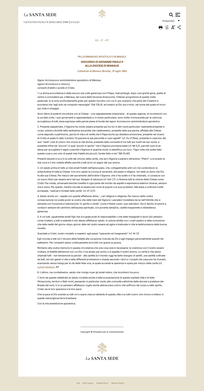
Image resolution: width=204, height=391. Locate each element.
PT (107, 40)
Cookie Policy (102, 383)
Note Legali (88, 383)
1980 (66, 22)
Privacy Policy (117, 383)
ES (96, 40)
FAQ (78, 383)
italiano (169, 21)
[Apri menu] (177, 14)
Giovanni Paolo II (36, 22)
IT (102, 40)
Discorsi (56, 22)
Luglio (74, 22)
